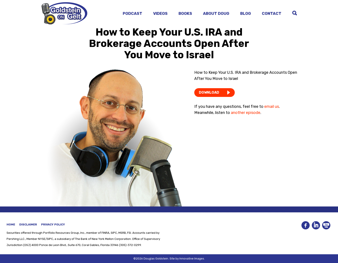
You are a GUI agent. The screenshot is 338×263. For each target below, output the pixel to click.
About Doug (216, 13)
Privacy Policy (53, 224)
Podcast (132, 13)
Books (185, 13)
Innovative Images (191, 258)
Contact (271, 13)
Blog (245, 13)
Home (11, 224)
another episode (245, 112)
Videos (160, 13)
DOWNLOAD (209, 92)
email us (271, 106)
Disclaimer (28, 224)
